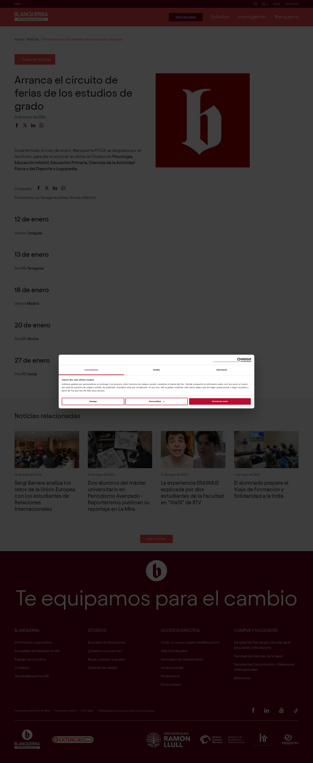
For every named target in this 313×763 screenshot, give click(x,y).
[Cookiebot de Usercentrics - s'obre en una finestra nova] (232, 360)
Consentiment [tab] (91, 370)
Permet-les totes (220, 401)
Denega (93, 401)
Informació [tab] (221, 370)
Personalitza (156, 401)
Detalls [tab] (156, 370)
